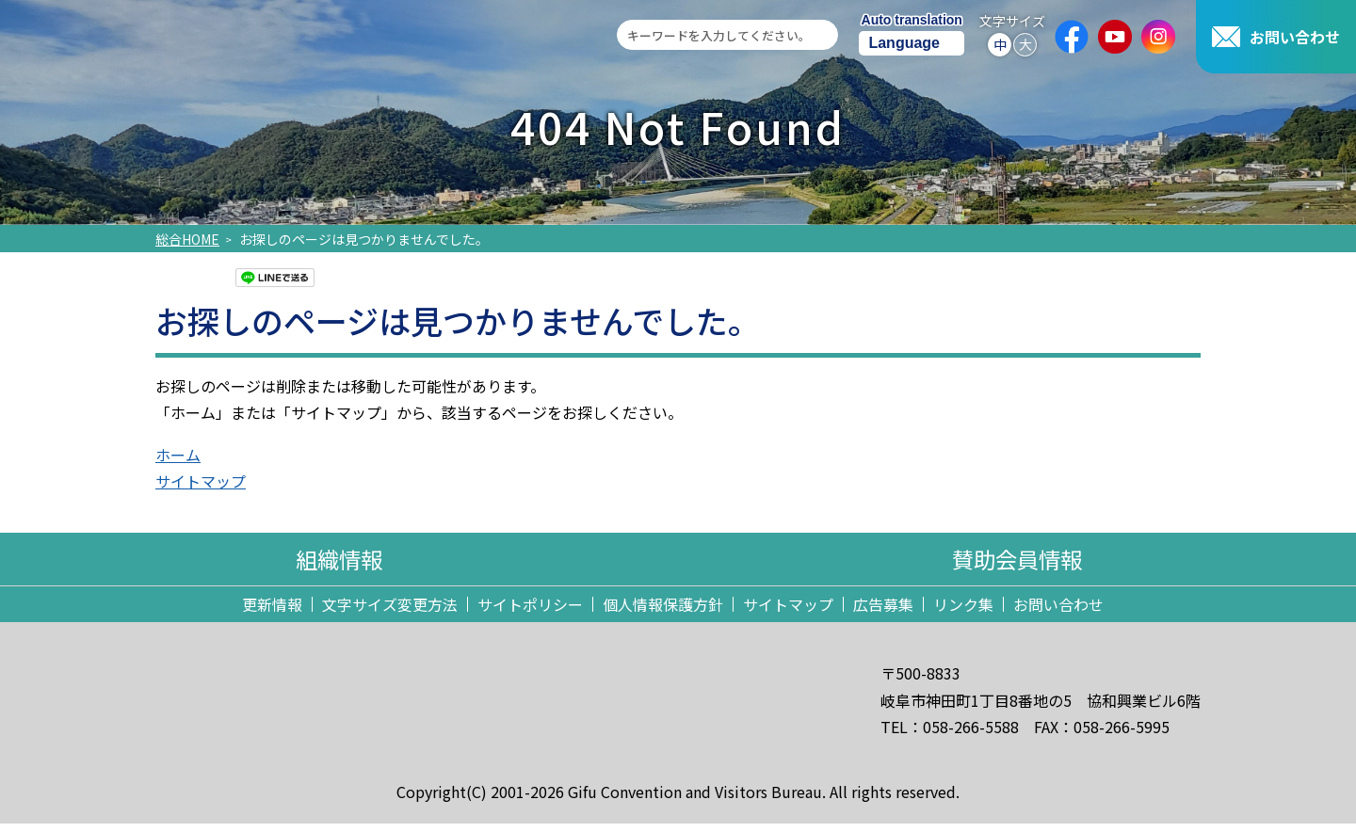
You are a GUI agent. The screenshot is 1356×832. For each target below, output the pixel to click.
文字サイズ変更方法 (390, 612)
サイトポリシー (530, 612)
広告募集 (883, 612)
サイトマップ (788, 612)
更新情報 (272, 612)
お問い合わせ (1058, 612)
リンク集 (963, 612)
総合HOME (187, 239)
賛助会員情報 (1017, 563)
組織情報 (339, 563)
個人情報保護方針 (663, 612)
